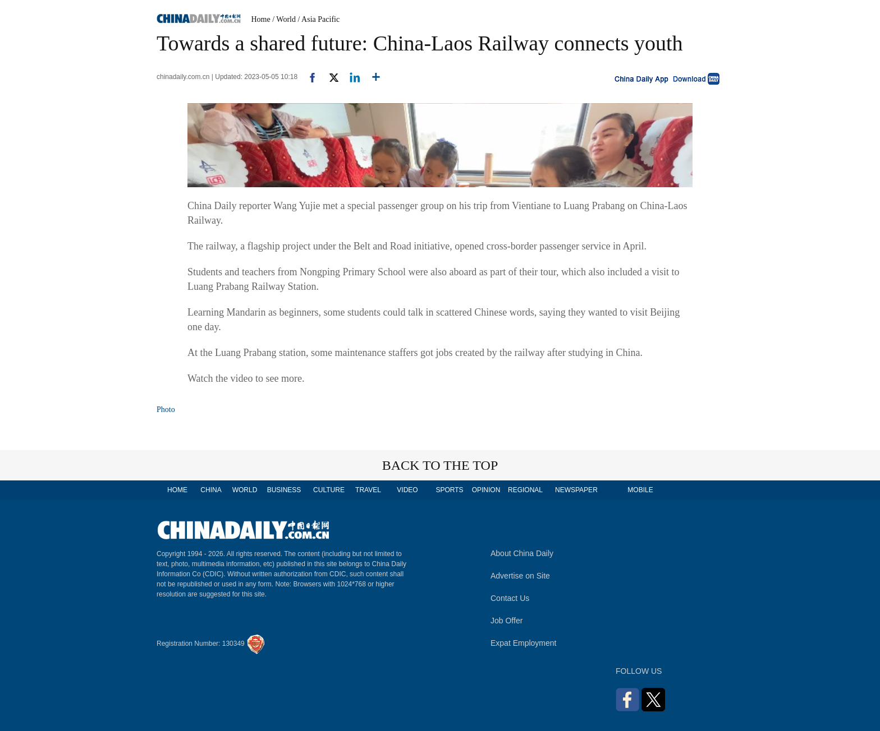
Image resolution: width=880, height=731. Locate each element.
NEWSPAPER (576, 490)
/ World (284, 19)
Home (261, 19)
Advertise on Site (520, 575)
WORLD (245, 490)
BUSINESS (284, 490)
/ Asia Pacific (319, 19)
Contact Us (510, 598)
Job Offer (506, 620)
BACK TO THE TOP (440, 465)
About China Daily (522, 553)
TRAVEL (368, 490)
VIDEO (407, 490)
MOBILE (640, 490)
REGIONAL (525, 490)
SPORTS (449, 490)
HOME (177, 490)
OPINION (486, 490)
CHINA (210, 490)
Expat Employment (524, 643)
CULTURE (329, 490)
